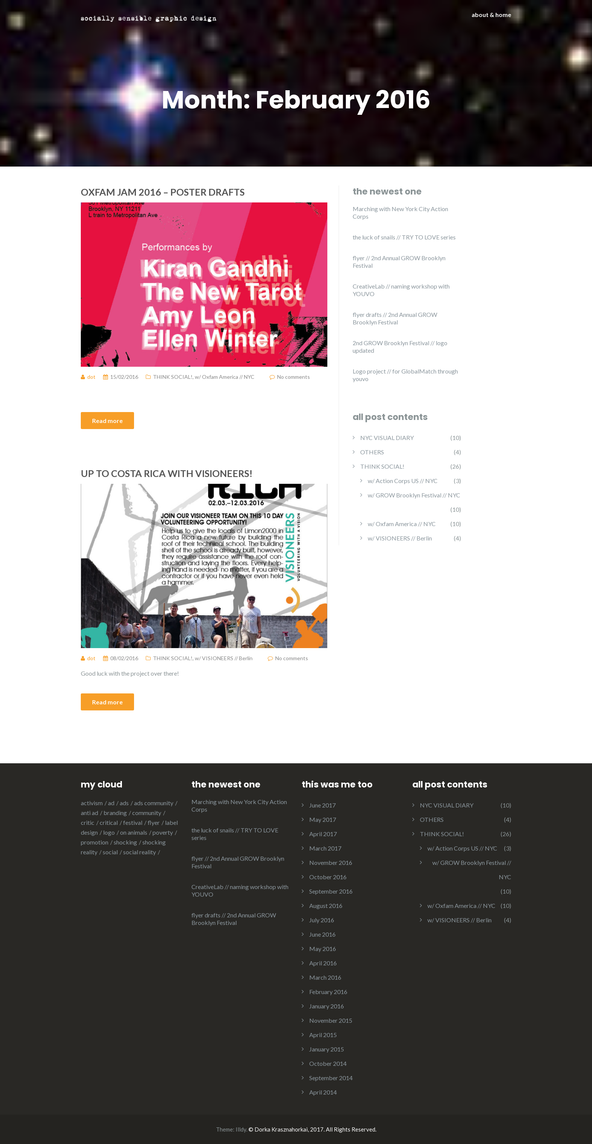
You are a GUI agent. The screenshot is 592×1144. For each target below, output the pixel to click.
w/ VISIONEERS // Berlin (224, 658)
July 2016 (321, 919)
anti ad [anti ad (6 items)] (89, 812)
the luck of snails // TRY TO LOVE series (404, 237)
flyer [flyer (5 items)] (154, 822)
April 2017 (323, 833)
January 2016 (326, 1006)
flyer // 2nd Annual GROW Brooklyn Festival (399, 261)
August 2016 (325, 905)
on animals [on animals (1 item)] (133, 832)
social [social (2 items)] (110, 851)
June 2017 (322, 805)
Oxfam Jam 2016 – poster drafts (163, 192)
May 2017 (322, 819)
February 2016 (328, 991)
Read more (107, 420)
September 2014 (331, 1077)
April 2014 (323, 1092)
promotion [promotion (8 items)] (94, 842)
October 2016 (328, 876)
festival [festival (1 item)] (132, 822)
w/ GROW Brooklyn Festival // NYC (414, 495)
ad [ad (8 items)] (111, 802)
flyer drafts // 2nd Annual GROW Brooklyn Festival (395, 318)
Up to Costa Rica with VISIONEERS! (167, 473)
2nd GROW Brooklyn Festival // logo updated (400, 346)
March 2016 (325, 977)
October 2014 (328, 1063)
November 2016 (330, 862)
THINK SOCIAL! (173, 377)
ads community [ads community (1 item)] (153, 802)
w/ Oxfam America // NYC (224, 377)
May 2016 (322, 948)
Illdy (241, 1129)
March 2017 (325, 848)
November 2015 (330, 1020)
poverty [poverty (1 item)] (163, 832)
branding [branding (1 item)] (115, 812)
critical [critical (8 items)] (109, 822)
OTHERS (372, 451)
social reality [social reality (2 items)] (139, 851)
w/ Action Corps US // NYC (403, 480)
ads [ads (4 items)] (124, 802)
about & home (491, 14)
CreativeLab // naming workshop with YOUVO (401, 290)
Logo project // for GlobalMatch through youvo (405, 374)
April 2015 (323, 1034)
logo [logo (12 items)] (109, 832)
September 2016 (331, 891)
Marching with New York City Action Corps (400, 212)
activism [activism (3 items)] (92, 802)
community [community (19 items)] (146, 812)
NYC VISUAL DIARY (387, 437)
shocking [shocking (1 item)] (125, 842)
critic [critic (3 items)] (87, 822)
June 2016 (322, 934)
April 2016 (323, 962)
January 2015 (326, 1049)
